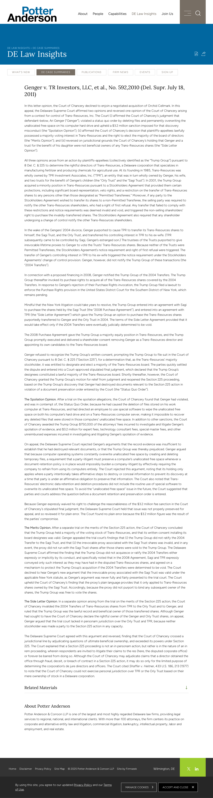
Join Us (167, 14)
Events (145, 72)
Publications (92, 72)
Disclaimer (25, 768)
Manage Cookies (137, 787)
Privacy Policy (43, 768)
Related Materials (40, 687)
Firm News (120, 72)
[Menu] (187, 14)
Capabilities (117, 14)
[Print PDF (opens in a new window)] (196, 54)
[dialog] (106, 787)
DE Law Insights (144, 14)
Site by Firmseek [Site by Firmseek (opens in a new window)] (127, 768)
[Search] (198, 13)
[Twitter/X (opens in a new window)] (188, 769)
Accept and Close (175, 787)
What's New (21, 72)
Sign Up (167, 72)
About (83, 14)
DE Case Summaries (46, 48)
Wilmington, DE (164, 769)
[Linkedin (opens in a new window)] (196, 769)
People (98, 14)
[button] (204, 54)
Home (12, 768)
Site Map (59, 768)
